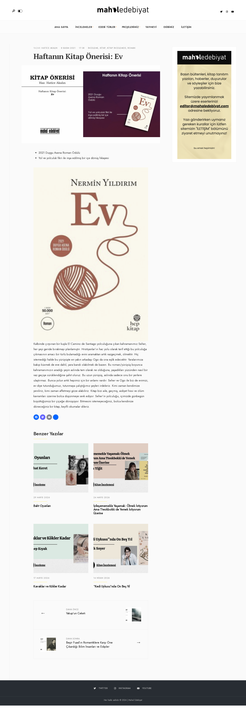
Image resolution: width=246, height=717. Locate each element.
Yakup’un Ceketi (75, 611)
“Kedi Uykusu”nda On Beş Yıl (111, 586)
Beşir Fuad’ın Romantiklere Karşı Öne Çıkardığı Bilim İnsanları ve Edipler (89, 643)
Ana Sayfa (61, 27)
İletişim (186, 27)
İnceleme (93, 48)
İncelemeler (83, 27)
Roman (131, 48)
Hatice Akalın (49, 48)
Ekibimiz (169, 27)
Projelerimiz (130, 27)
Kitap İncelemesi (116, 48)
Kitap (103, 48)
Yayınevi (151, 27)
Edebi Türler (107, 27)
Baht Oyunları (42, 506)
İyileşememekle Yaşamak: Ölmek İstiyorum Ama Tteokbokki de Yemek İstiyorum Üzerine (120, 509)
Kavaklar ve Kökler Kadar (49, 586)
